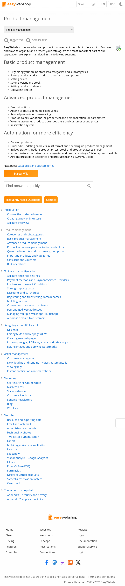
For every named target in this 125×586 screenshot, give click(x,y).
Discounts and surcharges (23, 292)
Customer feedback (19, 395)
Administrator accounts (21, 428)
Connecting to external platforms (27, 305)
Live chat (12, 449)
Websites (45, 529)
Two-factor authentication (23, 437)
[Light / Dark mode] (121, 4)
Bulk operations (17, 264)
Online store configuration (20, 271)
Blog (10, 404)
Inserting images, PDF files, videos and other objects (39, 342)
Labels (11, 441)
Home (9, 529)
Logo (81, 535)
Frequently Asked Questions (23, 200)
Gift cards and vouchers (21, 260)
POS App (45, 541)
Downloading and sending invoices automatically (37, 362)
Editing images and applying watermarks (32, 346)
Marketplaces (15, 387)
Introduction (11, 210)
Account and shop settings (23, 276)
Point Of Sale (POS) (18, 466)
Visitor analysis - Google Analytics (27, 458)
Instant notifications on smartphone (29, 371)
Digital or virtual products (23, 475)
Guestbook (14, 483)
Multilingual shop (17, 301)
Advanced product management (27, 243)
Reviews (82, 529)
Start (81, 4)
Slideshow (13, 453)
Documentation (87, 541)
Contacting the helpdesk (19, 490)
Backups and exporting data (24, 420)
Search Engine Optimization (24, 383)
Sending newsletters (19, 399)
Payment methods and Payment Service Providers (38, 280)
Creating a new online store (24, 218)
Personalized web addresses (24, 309)
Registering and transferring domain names (34, 297)
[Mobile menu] (120, 423)
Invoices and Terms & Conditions (27, 284)
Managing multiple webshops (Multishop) (32, 314)
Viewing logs (14, 367)
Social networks (16, 391)
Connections (47, 552)
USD (112, 4)
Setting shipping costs (20, 288)
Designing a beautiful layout (21, 325)
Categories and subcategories (36, 165)
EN (103, 4)
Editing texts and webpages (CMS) (27, 334)
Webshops (46, 535)
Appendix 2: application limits (25, 499)
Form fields (14, 470)
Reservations (48, 546)
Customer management (21, 358)
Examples (12, 552)
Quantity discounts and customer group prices (36, 251)
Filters (11, 462)
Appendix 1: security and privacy (27, 495)
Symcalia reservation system (24, 479)
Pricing (10, 541)
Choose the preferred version (25, 214)
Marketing (10, 378)
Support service (87, 546)
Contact (51, 200)
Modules (9, 415)
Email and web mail (19, 424)
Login (93, 4)
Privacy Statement (75, 582)
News (9, 535)
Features (11, 546)
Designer (12, 330)
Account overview (18, 223)
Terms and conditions (101, 577)
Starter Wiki (21, 173)
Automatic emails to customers (26, 318)
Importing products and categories (28, 255)
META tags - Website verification (26, 445)
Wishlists (12, 408)
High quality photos (19, 432)
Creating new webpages (21, 338)
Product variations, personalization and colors (35, 247)
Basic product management (24, 238)
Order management (16, 354)
